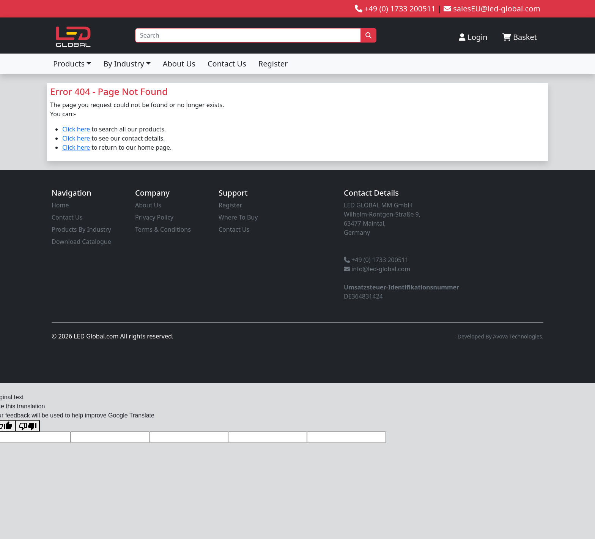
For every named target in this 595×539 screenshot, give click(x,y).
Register (273, 63)
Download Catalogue (81, 241)
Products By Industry (81, 229)
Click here (76, 129)
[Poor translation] (28, 426)
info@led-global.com (377, 269)
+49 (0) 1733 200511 (376, 260)
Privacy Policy (154, 217)
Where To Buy (238, 217)
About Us (179, 63)
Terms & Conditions (163, 229)
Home (60, 205)
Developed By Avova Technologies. (500, 336)
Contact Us (227, 63)
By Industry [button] (123, 63)
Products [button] (69, 63)
